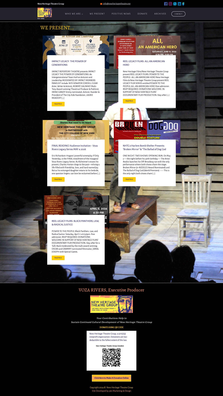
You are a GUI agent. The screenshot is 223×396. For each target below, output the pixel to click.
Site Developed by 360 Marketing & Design (111, 391)
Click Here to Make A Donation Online (111, 378)
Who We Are (73, 14)
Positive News (121, 14)
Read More (58, 104)
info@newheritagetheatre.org (116, 4)
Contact (178, 14)
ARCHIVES (160, 14)
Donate (142, 14)
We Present (97, 14)
